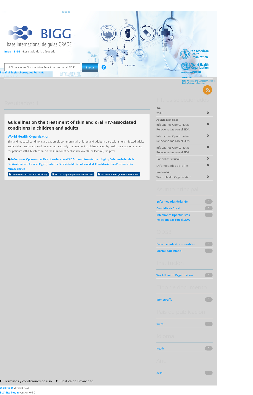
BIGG (17, 51)
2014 (159, 373)
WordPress (6, 388)
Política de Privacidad (76, 381)
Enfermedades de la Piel (172, 201)
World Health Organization (28, 136)
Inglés (160, 348)
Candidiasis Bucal (168, 208)
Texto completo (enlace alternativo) (73, 174)
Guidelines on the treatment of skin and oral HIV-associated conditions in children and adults (72, 125)
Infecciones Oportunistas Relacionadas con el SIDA (173, 217)
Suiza (160, 324)
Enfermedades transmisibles (175, 244)
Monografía (164, 299)
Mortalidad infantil (169, 251)
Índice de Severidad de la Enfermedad (71, 164)
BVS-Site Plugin (9, 392)
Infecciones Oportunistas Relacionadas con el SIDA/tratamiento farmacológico (59, 159)
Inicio (7, 51)
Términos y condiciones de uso (28, 381)
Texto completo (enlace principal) (28, 174)
